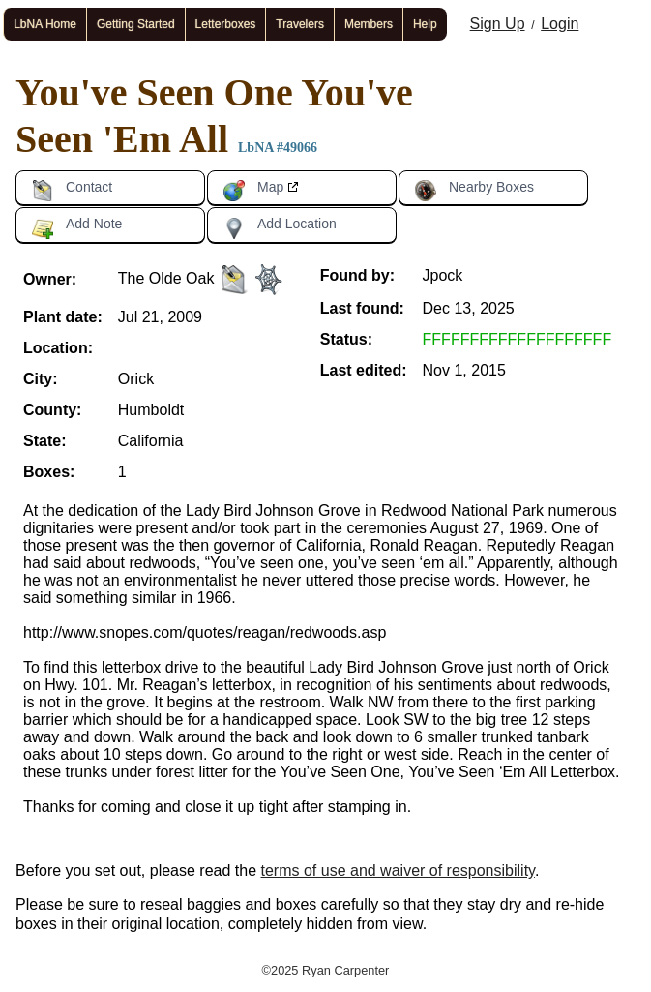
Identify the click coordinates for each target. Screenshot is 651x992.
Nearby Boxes (474, 190)
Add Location (279, 227)
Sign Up (497, 23)
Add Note (76, 227)
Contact (71, 190)
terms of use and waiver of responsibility (398, 870)
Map (252, 190)
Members (368, 24)
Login (559, 23)
